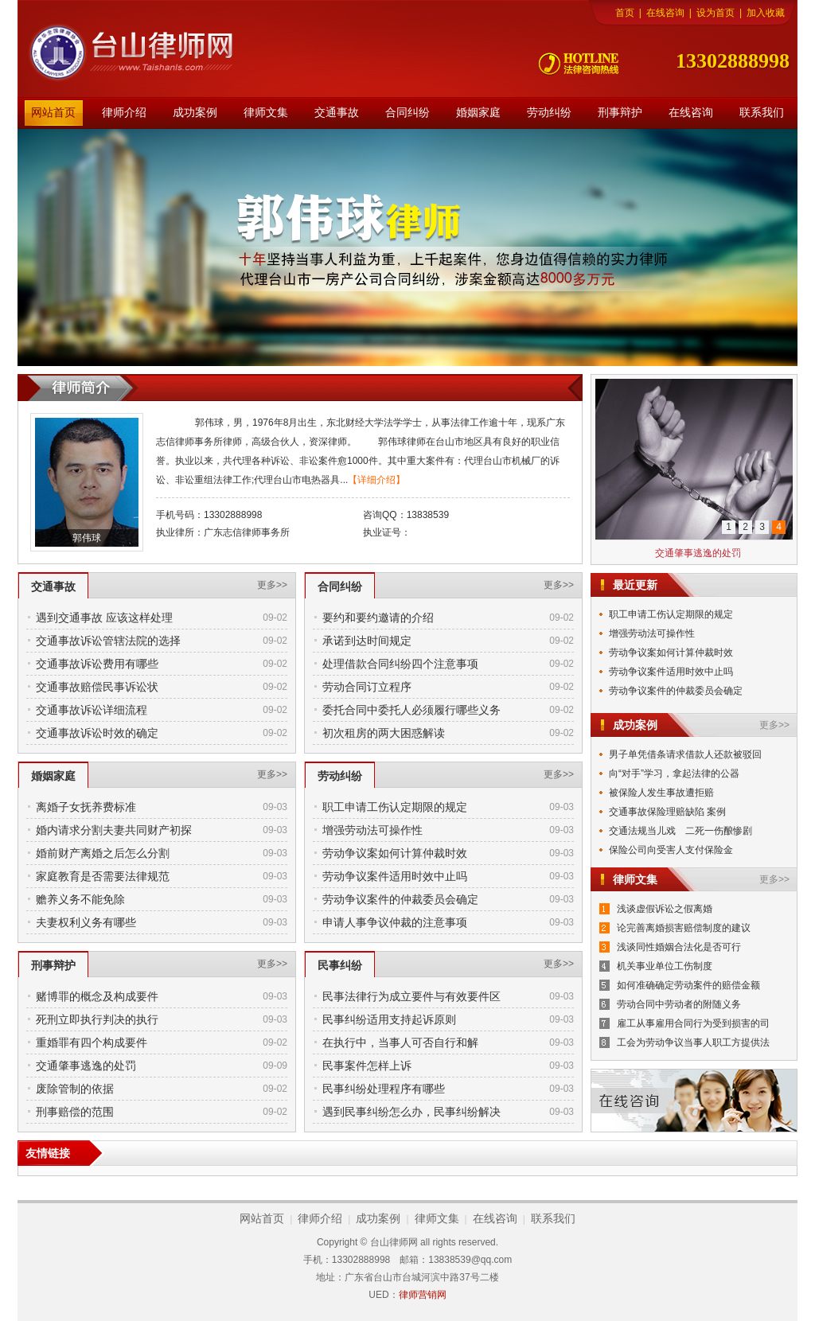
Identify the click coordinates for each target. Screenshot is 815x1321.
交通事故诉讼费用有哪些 (97, 663)
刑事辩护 (620, 113)
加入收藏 (766, 12)
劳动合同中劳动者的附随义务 (679, 1004)
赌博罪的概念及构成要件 (97, 996)
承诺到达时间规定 (366, 640)
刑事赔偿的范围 (75, 1111)
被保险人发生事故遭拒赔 (661, 792)
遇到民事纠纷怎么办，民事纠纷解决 (411, 1111)
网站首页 (53, 113)
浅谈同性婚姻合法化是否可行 (679, 947)
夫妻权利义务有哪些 (86, 922)
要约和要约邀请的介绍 (378, 617)
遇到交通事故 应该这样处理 (104, 617)
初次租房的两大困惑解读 (383, 733)
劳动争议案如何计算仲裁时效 (394, 853)
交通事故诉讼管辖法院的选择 (108, 640)
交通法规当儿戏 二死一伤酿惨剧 (680, 830)
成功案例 (195, 113)
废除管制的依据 (75, 1088)
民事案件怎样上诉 (366, 1065)
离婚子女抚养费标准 (86, 807)
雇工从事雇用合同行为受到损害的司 (693, 1023)
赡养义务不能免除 (80, 899)
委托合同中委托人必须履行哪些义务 (411, 709)
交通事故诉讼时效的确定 (97, 733)
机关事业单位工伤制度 (664, 966)
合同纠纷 (407, 113)
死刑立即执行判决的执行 (97, 1019)
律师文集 (266, 113)
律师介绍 (124, 113)
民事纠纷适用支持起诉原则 (389, 1019)
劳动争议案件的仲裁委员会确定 (400, 899)
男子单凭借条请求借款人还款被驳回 (685, 754)
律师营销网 (422, 1294)
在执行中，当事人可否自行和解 (400, 1042)
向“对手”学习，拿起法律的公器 (674, 773)
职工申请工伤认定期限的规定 (394, 807)
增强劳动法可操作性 (372, 830)
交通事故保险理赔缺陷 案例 (667, 811)
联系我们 (761, 113)
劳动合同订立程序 (366, 686)
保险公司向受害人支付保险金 (671, 849)
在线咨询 (665, 12)
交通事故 (336, 113)
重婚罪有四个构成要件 (91, 1042)
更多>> (272, 584)
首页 (624, 12)
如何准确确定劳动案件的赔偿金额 (688, 985)
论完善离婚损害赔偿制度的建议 (684, 927)
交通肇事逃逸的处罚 (86, 1065)
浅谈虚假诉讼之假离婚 (664, 908)
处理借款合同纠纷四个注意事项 (400, 663)
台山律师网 (144, 52)
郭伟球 (86, 538)
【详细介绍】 (376, 479)
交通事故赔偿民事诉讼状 (97, 686)
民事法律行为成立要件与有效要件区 (411, 996)
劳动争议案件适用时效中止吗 (394, 876)
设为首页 (715, 12)
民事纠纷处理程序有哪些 (383, 1088)
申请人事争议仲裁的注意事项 (394, 922)
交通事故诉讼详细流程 (91, 709)
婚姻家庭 (478, 113)
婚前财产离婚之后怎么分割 (103, 853)
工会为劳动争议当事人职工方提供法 (693, 1042)
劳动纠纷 (549, 113)
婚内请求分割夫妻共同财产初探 (114, 830)
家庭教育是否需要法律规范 (103, 876)
